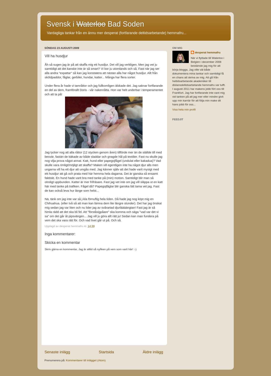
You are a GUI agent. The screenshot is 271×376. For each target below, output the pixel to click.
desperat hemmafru (207, 52)
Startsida (106, 352)
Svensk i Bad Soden (95, 24)
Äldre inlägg (153, 352)
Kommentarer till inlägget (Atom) (86, 360)
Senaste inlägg (57, 352)
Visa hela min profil (184, 109)
